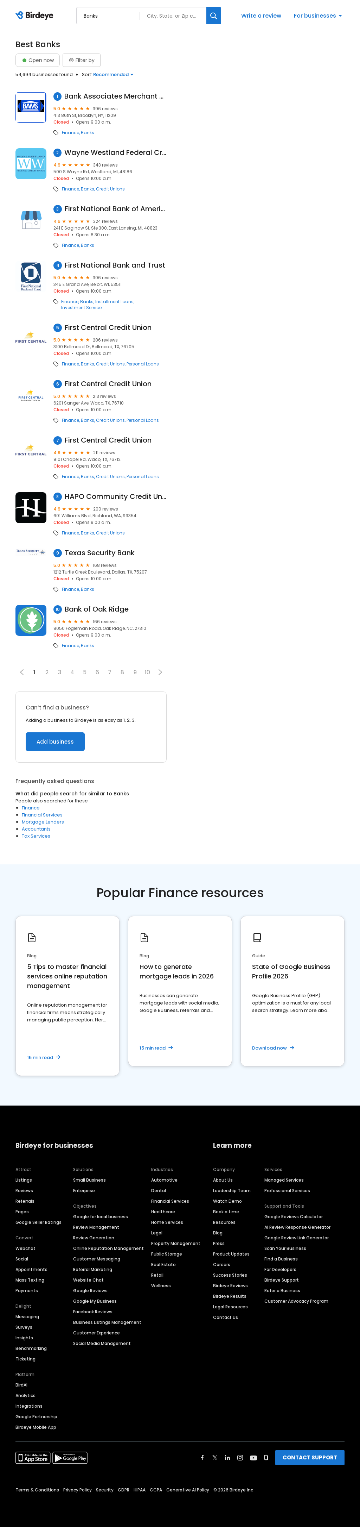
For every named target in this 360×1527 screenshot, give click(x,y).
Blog (218, 1233)
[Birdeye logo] (35, 16)
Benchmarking (31, 1348)
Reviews (24, 1191)
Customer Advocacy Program (296, 1301)
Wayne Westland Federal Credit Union (115, 152)
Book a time (226, 1212)
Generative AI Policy (187, 1490)
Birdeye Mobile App (35, 1427)
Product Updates (231, 1254)
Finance (70, 133)
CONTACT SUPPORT (310, 1457)
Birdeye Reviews (230, 1286)
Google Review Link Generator (296, 1238)
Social (21, 1259)
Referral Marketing (92, 1269)
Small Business (89, 1180)
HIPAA (140, 1490)
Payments (26, 1291)
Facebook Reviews (92, 1312)
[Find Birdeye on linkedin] (227, 1457)
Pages (22, 1212)
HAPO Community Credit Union (116, 496)
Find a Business (281, 1259)
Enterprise (84, 1191)
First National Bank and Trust (115, 265)
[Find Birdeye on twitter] (215, 1457)
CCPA (156, 1490)
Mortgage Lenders (43, 822)
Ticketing (25, 1359)
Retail (157, 1275)
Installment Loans (114, 302)
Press (219, 1243)
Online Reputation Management (108, 1248)
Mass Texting (29, 1280)
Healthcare (163, 1212)
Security (105, 1490)
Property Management (175, 1243)
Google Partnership (36, 1417)
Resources (224, 1222)
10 (147, 672)
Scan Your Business (285, 1248)
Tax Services (36, 836)
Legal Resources (230, 1307)
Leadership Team (232, 1191)
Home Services (167, 1222)
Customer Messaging (96, 1259)
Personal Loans (143, 364)
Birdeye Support (281, 1280)
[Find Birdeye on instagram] (240, 1457)
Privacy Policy (77, 1490)
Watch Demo (227, 1201)
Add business (55, 741)
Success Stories (230, 1275)
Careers (221, 1265)
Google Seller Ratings (38, 1222)
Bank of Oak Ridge (97, 609)
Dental (158, 1191)
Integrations (29, 1406)
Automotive (164, 1180)
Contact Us (225, 1317)
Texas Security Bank (100, 553)
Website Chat (88, 1280)
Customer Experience (96, 1333)
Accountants (36, 829)
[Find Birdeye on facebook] (202, 1457)
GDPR (123, 1490)
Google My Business (95, 1301)
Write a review (261, 16)
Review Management (96, 1227)
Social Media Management (102, 1343)
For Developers (280, 1269)
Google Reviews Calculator (293, 1217)
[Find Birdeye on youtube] (253, 1457)
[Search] (213, 15)
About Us (223, 1180)
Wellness (161, 1286)
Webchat (25, 1248)
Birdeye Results (229, 1296)
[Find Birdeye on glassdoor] (266, 1457)
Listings (23, 1180)
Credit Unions (110, 189)
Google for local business (100, 1217)
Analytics (25, 1395)
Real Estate (163, 1265)
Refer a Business (282, 1291)
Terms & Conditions (37, 1490)
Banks (87, 133)
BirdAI (21, 1385)
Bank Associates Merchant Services (115, 96)
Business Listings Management (107, 1322)
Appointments (31, 1269)
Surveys (23, 1327)
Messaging (27, 1317)
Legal (156, 1233)
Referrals (24, 1201)
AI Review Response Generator (297, 1227)
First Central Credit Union (108, 327)
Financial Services (42, 815)
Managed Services (284, 1180)
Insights (24, 1338)
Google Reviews (90, 1291)
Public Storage (166, 1254)
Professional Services (287, 1191)
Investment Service (81, 308)
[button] (160, 672)
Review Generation (93, 1238)
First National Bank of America (116, 209)
